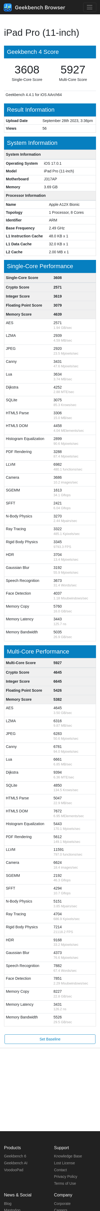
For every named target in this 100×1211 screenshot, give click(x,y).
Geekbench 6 (15, 1156)
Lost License (64, 1163)
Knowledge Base (68, 1156)
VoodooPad (13, 1170)
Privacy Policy (65, 1176)
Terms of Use (65, 1183)
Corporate (62, 1203)
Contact (60, 1170)
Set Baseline (50, 1039)
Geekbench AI (15, 1163)
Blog (7, 1203)
